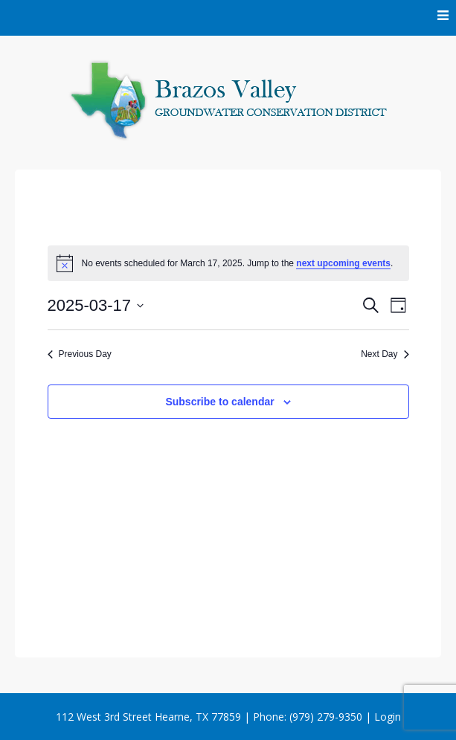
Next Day (384, 354)
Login (387, 717)
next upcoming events (343, 263)
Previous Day (80, 354)
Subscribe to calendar (219, 402)
